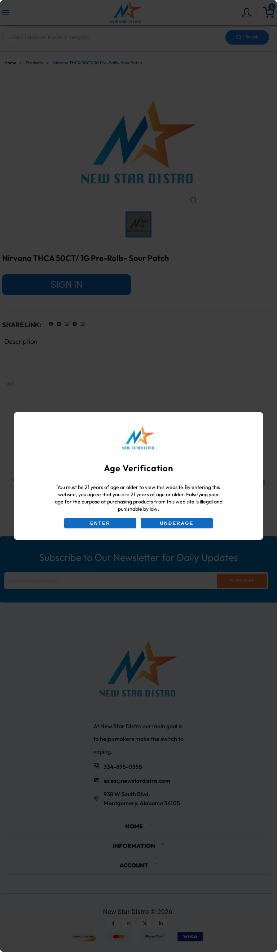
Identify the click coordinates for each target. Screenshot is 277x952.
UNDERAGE (177, 523)
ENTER (100, 523)
